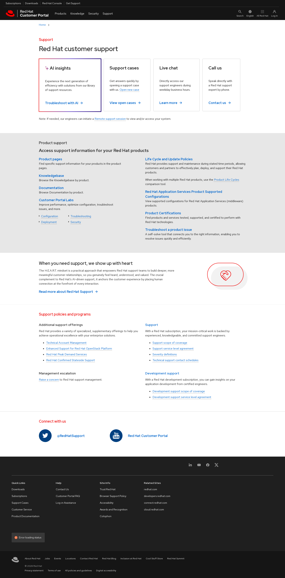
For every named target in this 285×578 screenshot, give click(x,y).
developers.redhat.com (157, 496)
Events (57, 558)
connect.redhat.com (155, 502)
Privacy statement (34, 570)
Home (42, 24)
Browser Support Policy (113, 496)
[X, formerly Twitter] (216, 465)
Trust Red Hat (107, 489)
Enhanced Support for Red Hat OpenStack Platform (79, 348)
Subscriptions (13, 3)
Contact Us (62, 489)
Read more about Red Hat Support (66, 292)
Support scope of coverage (169, 343)
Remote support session (110, 119)
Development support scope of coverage (178, 391)
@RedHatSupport (71, 436)
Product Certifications (163, 213)
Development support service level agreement (181, 397)
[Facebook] (208, 467)
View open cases (123, 103)
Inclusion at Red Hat (131, 558)
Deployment (49, 222)
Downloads (31, 3)
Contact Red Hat (89, 558)
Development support (162, 373)
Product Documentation (25, 516)
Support (151, 325)
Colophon (105, 516)
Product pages (50, 159)
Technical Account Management (66, 343)
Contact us (217, 103)
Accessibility (106, 502)
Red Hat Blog (109, 558)
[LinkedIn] (190, 467)
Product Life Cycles (226, 180)
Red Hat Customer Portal (148, 436)
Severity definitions (164, 354)
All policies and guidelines (78, 570)
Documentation (51, 188)
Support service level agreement (173, 348)
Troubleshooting (81, 216)
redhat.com (150, 489)
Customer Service (22, 509)
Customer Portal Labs (56, 200)
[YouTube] (199, 467)
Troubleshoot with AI (61, 103)
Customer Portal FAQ (68, 496)
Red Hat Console (52, 3)
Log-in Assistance (66, 502)
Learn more (168, 103)
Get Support (73, 3)
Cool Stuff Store (154, 558)
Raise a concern (49, 380)
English (250, 13)
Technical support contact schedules (175, 360)
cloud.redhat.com (154, 509)
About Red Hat (32, 558)
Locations (70, 558)
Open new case (129, 90)
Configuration (49, 216)
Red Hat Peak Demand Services (66, 354)
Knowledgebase (51, 176)
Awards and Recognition (113, 509)
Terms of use (54, 570)
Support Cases (20, 502)
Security (76, 222)
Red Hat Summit (175, 558)
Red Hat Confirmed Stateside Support (70, 360)
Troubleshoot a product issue (168, 230)
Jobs (47, 558)
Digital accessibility (106, 570)
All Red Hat (262, 13)
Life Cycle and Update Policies (169, 159)
